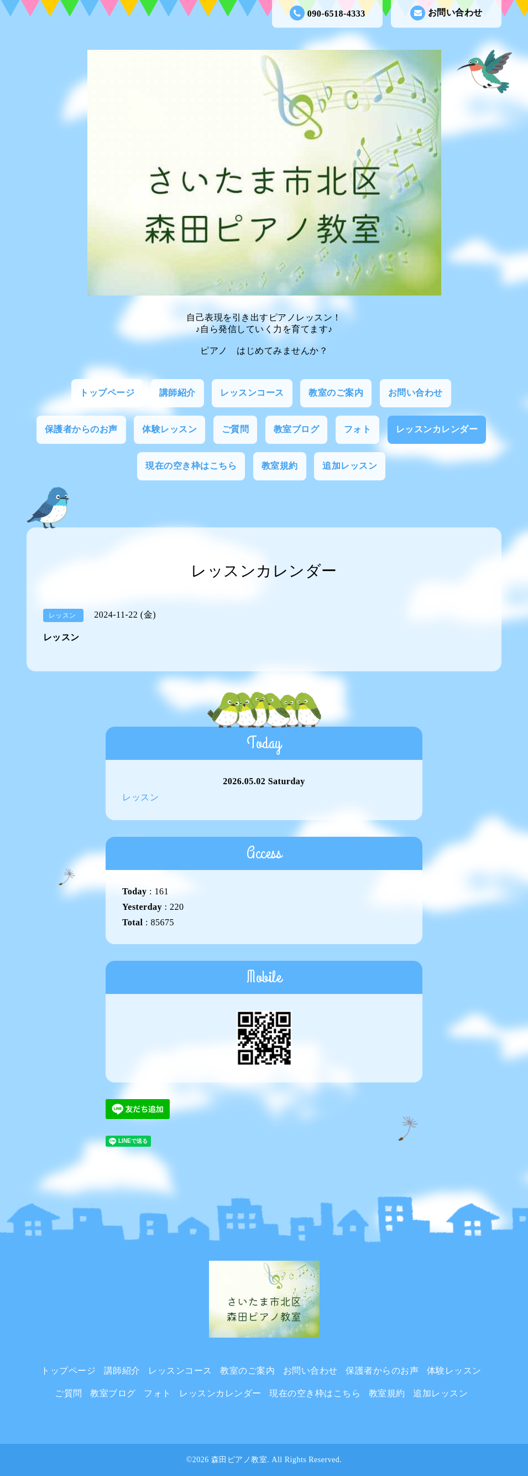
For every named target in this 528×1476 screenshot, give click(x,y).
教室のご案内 (336, 392)
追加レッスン (349, 465)
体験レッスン (169, 429)
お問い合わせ (446, 13)
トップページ (107, 392)
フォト (358, 429)
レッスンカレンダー (437, 429)
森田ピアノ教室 (239, 1460)
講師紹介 (177, 392)
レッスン (140, 797)
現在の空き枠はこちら (191, 465)
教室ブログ (297, 429)
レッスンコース (252, 392)
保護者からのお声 (81, 429)
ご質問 (235, 429)
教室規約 (280, 465)
